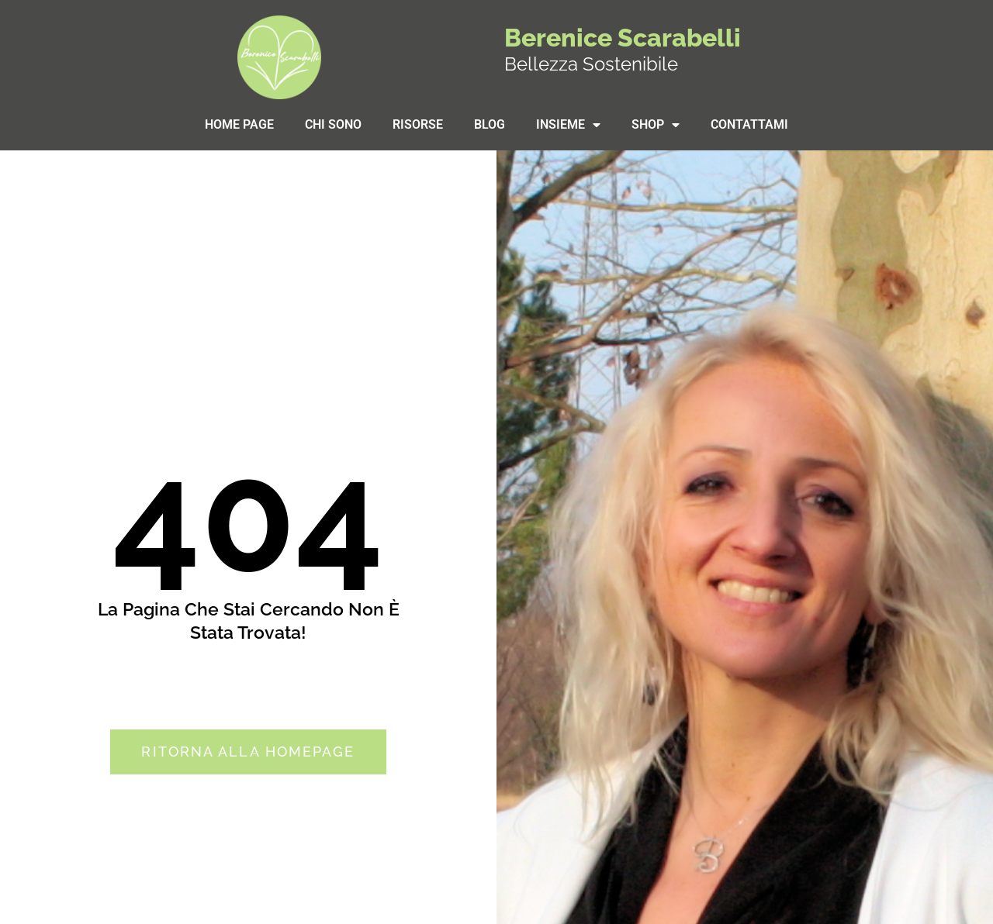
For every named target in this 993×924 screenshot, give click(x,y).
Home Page (239, 124)
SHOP (655, 125)
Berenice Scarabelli (622, 37)
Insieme (568, 125)
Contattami (749, 124)
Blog (489, 124)
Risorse (418, 124)
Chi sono (333, 124)
